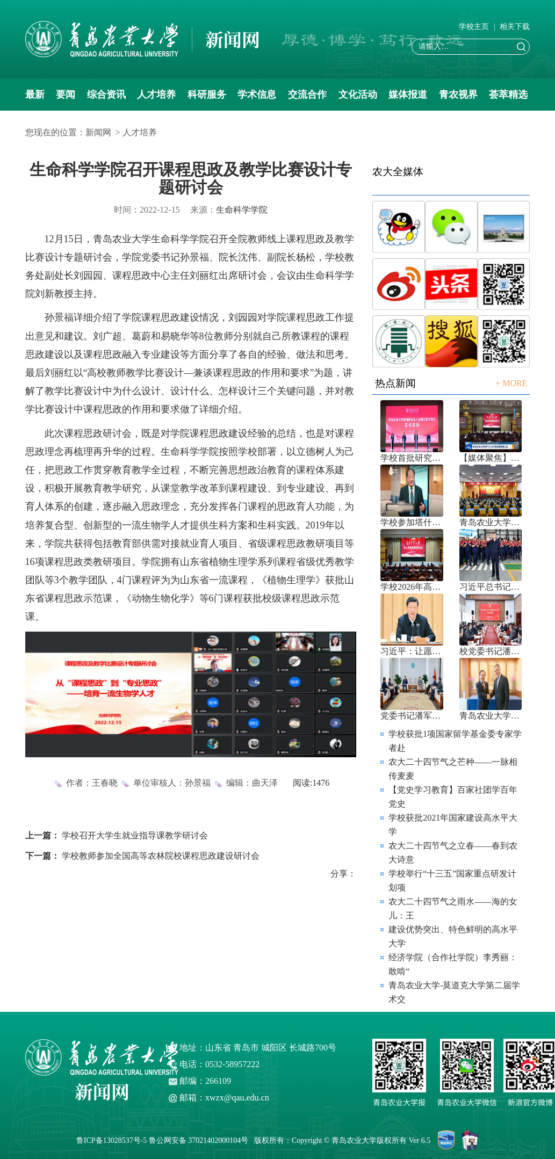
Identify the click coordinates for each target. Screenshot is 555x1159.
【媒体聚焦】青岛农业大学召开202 (490, 457)
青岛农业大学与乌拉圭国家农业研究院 (490, 715)
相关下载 (515, 27)
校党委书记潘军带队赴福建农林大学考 (490, 651)
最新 (35, 94)
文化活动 (357, 94)
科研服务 (207, 94)
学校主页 (474, 27)
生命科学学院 (242, 209)
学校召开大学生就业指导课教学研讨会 (135, 835)
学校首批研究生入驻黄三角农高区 (411, 457)
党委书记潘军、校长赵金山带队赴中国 (411, 715)
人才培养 (156, 94)
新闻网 (98, 132)
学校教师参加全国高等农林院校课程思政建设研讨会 (161, 855)
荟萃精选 (508, 94)
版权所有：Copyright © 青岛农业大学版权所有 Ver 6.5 (346, 1140)
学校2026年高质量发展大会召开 (411, 586)
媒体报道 (407, 94)
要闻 (65, 94)
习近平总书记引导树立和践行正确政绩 (490, 586)
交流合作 (307, 94)
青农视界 (458, 94)
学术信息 (256, 94)
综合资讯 (106, 94)
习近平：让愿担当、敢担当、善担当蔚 (411, 651)
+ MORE (511, 383)
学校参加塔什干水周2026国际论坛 (411, 522)
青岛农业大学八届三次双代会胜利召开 (490, 522)
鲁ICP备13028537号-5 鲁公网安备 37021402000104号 (164, 1140)
